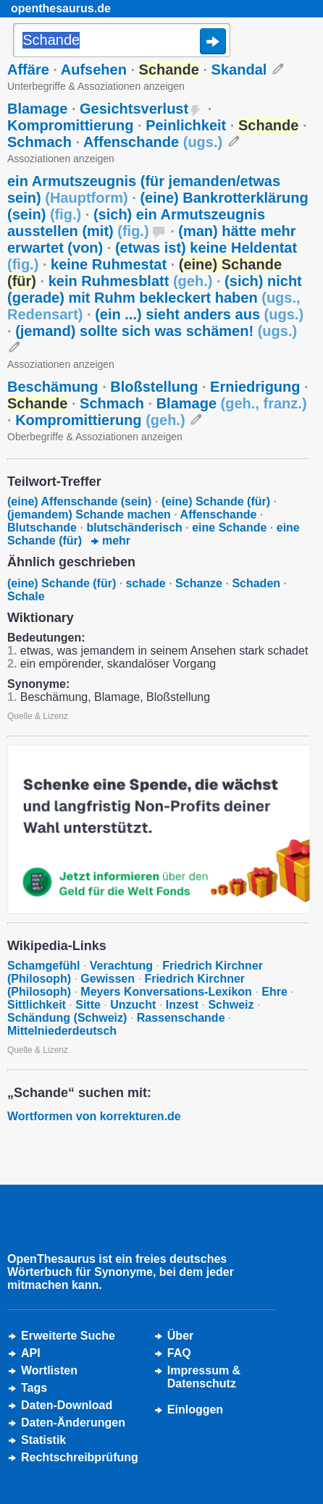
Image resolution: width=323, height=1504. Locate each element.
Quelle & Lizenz (37, 716)
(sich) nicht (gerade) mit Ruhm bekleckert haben (154, 297)
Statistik (43, 1440)
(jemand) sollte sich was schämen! (156, 331)
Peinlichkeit (186, 125)
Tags (34, 1388)
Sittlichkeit (36, 1005)
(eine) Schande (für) (216, 501)
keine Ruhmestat (109, 264)
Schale (26, 596)
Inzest (182, 1005)
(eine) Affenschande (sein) (79, 501)
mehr (110, 540)
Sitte (88, 1005)
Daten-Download (66, 1405)
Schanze (198, 583)
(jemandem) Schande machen (89, 514)
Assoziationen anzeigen (60, 158)
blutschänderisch (134, 527)
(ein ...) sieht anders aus (199, 314)
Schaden (256, 583)
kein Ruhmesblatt (131, 281)
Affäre (28, 69)
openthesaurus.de (61, 8)
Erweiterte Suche (68, 1335)
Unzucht (133, 1005)
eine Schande (229, 527)
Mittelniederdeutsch (62, 1031)
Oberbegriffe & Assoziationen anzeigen (95, 436)
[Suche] (121, 41)
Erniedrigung (255, 387)
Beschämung (52, 387)
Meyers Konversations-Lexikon (166, 992)
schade (146, 583)
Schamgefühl (43, 965)
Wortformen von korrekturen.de (94, 1116)
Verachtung (121, 965)
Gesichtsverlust (134, 109)
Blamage (37, 109)
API (31, 1353)
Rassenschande (181, 1018)
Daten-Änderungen (73, 1422)
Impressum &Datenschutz (203, 1377)
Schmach (39, 142)
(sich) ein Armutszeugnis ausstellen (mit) (136, 222)
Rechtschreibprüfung (79, 1457)
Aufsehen (94, 69)
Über (180, 1335)
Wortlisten (49, 1370)
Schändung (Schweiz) (67, 1018)
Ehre (274, 992)
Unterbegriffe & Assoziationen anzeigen (96, 86)
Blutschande (42, 527)
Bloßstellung (154, 387)
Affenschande (152, 142)
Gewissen (107, 978)
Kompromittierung (70, 125)
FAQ (179, 1353)
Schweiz (230, 1005)
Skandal (239, 69)
